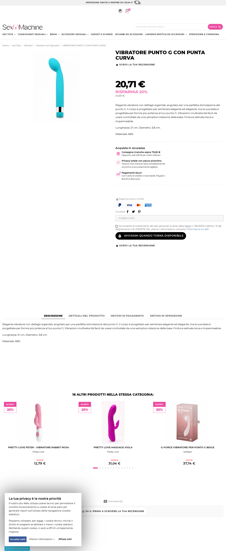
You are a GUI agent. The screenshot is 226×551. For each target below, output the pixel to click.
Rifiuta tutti (65, 539)
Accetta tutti (17, 539)
